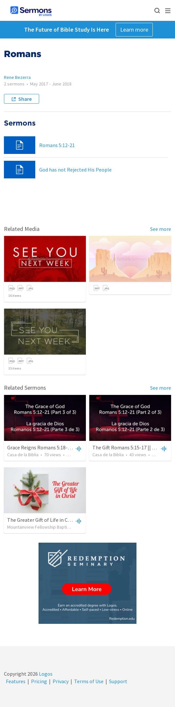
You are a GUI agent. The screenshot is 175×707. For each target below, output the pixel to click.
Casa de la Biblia (23, 455)
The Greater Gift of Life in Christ (42, 520)
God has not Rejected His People (75, 169)
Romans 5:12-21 (57, 145)
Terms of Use (88, 681)
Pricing (39, 681)
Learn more (134, 29)
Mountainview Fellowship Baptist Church (46, 527)
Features (15, 681)
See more (160, 229)
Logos (45, 673)
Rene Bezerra (17, 77)
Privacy (61, 681)
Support (118, 681)
